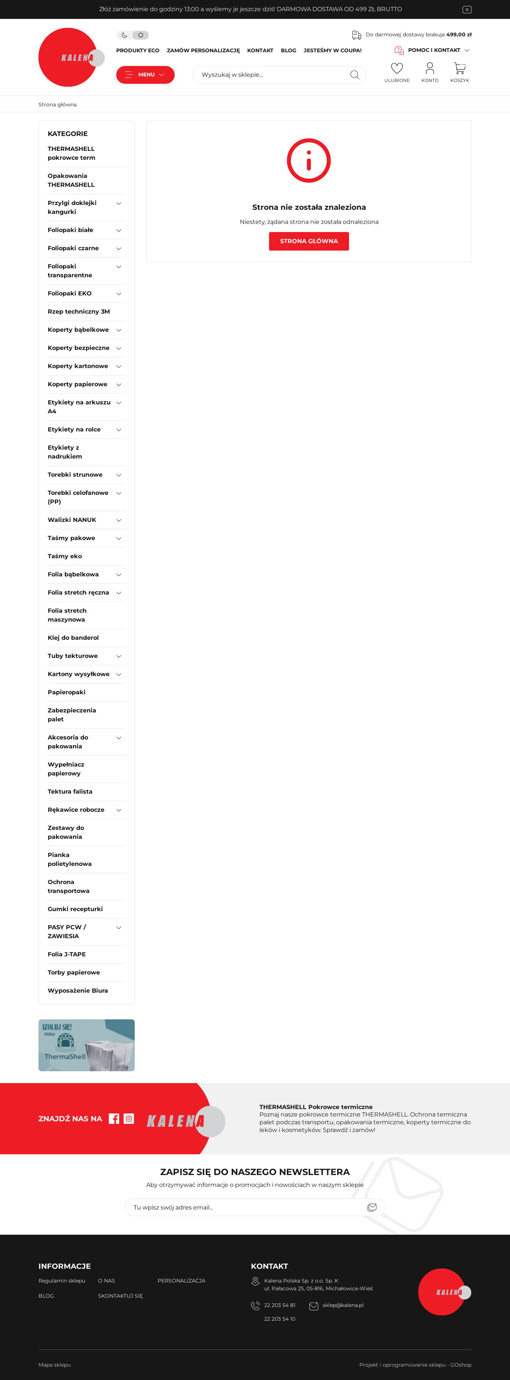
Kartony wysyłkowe (79, 674)
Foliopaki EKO (70, 293)
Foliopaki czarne (73, 248)
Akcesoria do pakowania (68, 742)
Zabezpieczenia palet (72, 715)
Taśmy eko (65, 556)
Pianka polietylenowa (70, 859)
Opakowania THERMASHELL (71, 180)
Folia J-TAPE (67, 954)
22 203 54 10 (279, 1319)
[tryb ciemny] (124, 35)
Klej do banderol (73, 637)
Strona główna (57, 104)
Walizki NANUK (72, 519)
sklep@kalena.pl (343, 1305)
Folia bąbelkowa (73, 574)
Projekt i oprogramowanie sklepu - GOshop (415, 1364)
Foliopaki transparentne (70, 271)
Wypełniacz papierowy (66, 769)
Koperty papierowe (77, 384)
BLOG (288, 50)
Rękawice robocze (76, 809)
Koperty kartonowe (78, 366)
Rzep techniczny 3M (79, 311)
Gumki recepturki (75, 909)
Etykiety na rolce (74, 429)
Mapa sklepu (54, 1364)
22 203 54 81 (279, 1305)
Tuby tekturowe (73, 655)
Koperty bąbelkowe (78, 329)
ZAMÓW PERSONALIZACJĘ (203, 50)
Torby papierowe (74, 972)
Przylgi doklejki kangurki (72, 207)
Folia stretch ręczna (78, 592)
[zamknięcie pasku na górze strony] (467, 9)
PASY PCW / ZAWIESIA (67, 932)
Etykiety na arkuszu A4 (79, 407)
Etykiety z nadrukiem (65, 452)
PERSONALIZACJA (181, 1280)
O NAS (106, 1280)
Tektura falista (70, 791)
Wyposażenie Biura (78, 990)
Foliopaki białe (70, 230)
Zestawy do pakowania (66, 832)
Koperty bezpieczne (79, 347)
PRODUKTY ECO (138, 50)
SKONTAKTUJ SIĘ (120, 1296)
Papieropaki (66, 692)
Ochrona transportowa (69, 886)
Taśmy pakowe (71, 538)
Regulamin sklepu (61, 1280)
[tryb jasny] (140, 35)
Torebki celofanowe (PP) (78, 497)
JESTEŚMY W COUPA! (333, 50)
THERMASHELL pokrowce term (71, 153)
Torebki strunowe (75, 474)
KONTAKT (260, 50)
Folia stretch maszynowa (67, 615)
